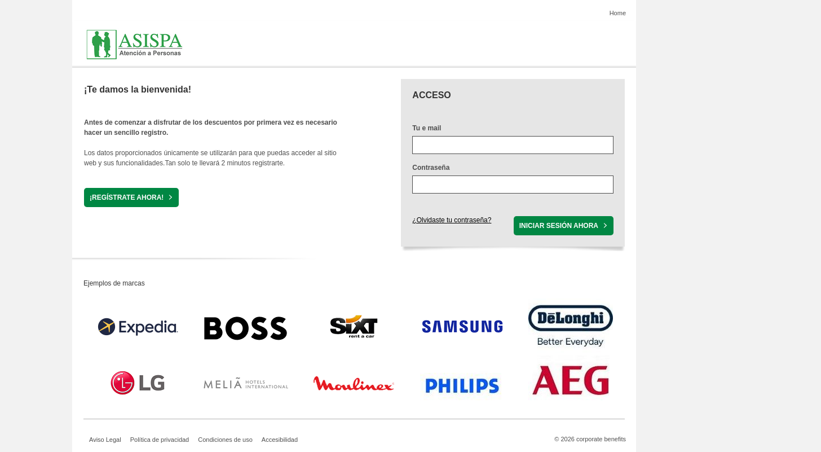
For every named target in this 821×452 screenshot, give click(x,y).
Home (618, 13)
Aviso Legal (105, 439)
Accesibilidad (280, 439)
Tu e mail (426, 128)
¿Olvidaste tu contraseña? (451, 220)
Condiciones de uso (225, 439)
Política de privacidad (159, 439)
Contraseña (430, 168)
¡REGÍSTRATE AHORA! (127, 197)
